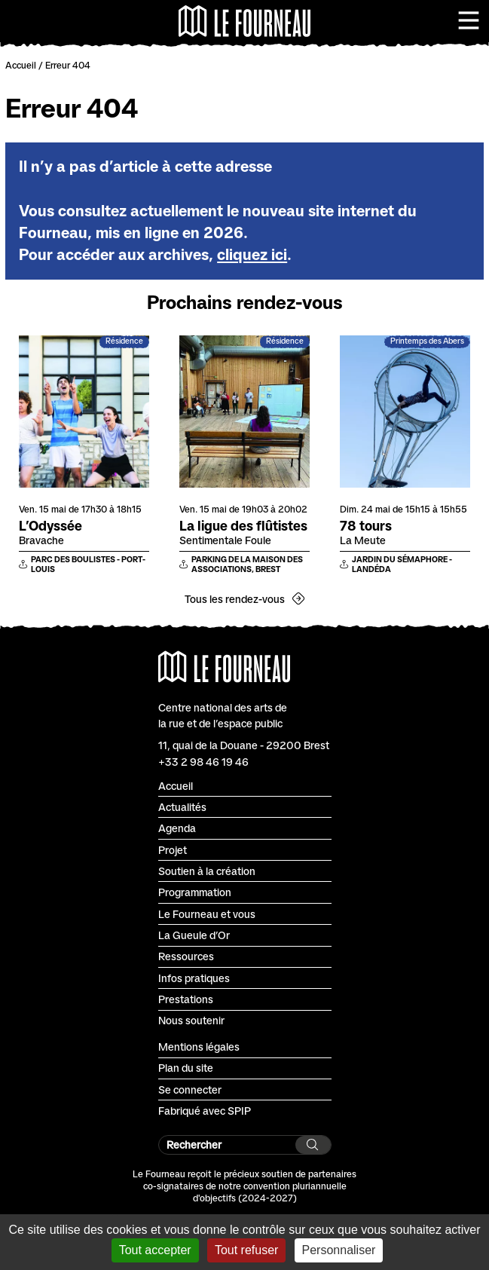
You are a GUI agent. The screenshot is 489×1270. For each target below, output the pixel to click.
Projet (172, 849)
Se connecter (190, 1089)
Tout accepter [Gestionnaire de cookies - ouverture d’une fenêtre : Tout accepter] (155, 1250)
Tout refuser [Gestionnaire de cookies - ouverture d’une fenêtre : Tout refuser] (246, 1250)
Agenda (177, 828)
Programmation (194, 892)
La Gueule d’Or (194, 935)
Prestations (185, 999)
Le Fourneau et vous (206, 913)
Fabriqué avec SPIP (204, 1110)
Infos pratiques (194, 978)
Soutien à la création (206, 871)
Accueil (20, 65)
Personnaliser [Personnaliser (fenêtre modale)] (339, 1250)
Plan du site (185, 1067)
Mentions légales (199, 1046)
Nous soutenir (191, 1020)
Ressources (186, 956)
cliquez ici (252, 254)
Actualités (182, 806)
